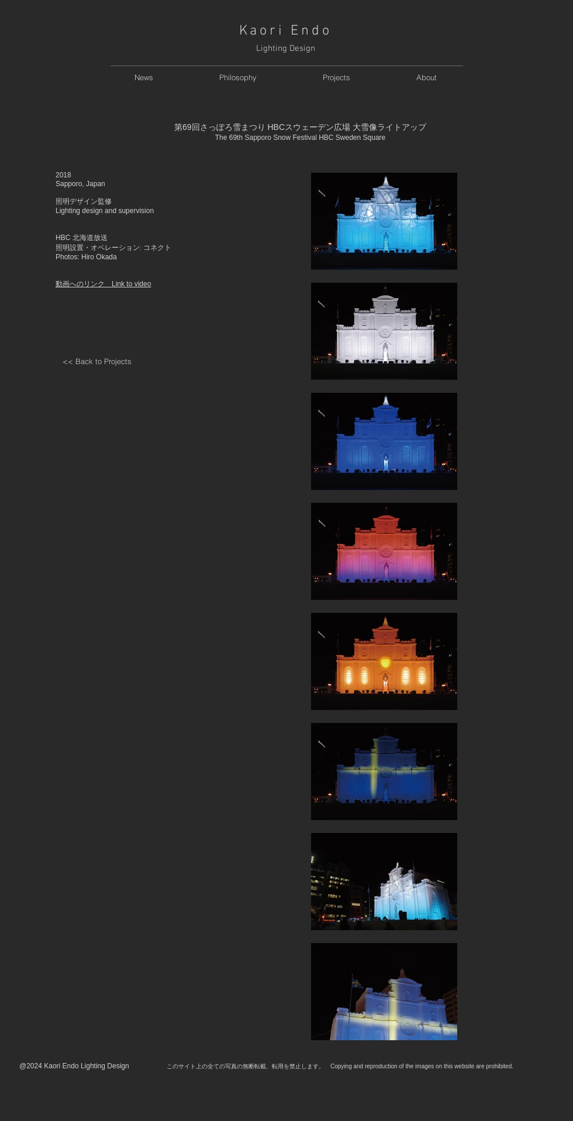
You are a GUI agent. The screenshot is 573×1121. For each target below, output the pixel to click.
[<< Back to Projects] (97, 361)
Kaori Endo (285, 31)
